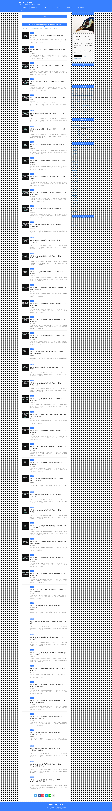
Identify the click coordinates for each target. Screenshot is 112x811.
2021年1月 (74, 186)
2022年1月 (74, 175)
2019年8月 (74, 209)
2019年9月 (74, 206)
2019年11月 (75, 200)
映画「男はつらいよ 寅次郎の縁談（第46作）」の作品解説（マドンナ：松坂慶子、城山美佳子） (83, 107)
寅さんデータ (47, 7)
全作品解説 (24, 7)
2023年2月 (74, 156)
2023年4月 (74, 150)
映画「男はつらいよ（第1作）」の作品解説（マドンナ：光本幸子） (47, 35)
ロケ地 (58, 7)
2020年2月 (74, 197)
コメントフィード (76, 223)
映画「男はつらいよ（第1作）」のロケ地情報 (82, 90)
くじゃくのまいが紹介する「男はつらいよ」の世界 (56, 807)
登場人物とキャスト (35, 7)
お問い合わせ (69, 7)
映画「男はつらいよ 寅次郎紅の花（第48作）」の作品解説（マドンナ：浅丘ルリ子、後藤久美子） (83, 95)
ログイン (74, 219)
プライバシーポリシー (23, 10)
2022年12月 (75, 161)
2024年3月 (74, 147)
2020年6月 (74, 189)
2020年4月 (74, 192)
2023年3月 (74, 153)
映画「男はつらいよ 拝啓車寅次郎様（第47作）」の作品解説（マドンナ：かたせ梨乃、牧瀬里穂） (82, 101)
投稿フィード (75, 221)
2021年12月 (75, 178)
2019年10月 (75, 203)
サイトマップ (81, 7)
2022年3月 (74, 170)
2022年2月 (74, 172)
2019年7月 (74, 211)
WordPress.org (75, 225)
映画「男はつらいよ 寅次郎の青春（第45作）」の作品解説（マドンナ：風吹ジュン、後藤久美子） (83, 113)
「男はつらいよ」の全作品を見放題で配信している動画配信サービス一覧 (39, 28)
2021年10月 (75, 184)
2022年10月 (75, 167)
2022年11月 (75, 164)
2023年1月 (74, 158)
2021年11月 (75, 181)
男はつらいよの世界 (25, 2)
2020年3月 (74, 195)
